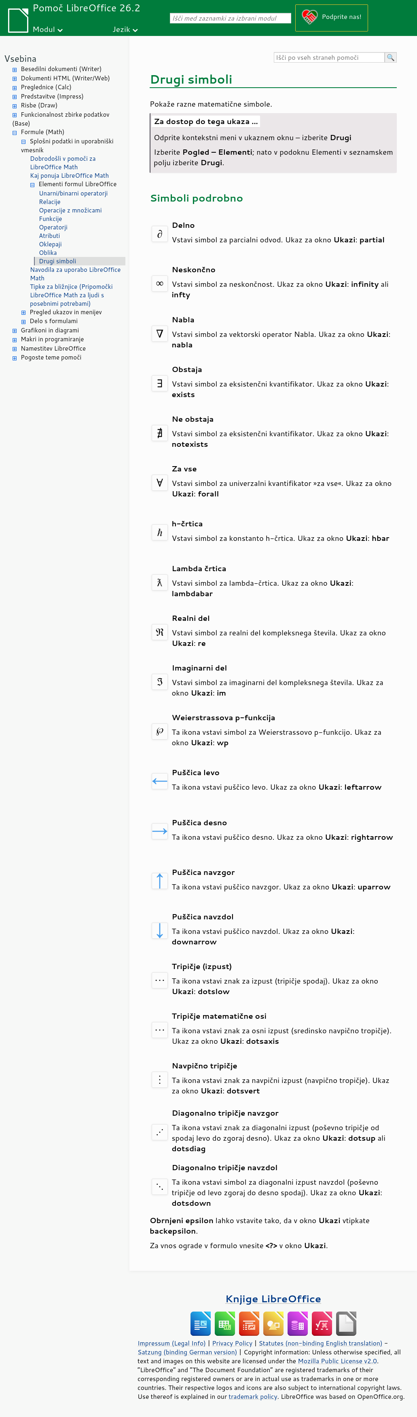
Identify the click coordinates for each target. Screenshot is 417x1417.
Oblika (48, 252)
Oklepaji (50, 244)
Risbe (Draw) (39, 105)
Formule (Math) (42, 132)
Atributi (49, 235)
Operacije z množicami (70, 210)
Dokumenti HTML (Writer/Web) (65, 78)
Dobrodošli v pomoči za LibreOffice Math (63, 162)
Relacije (50, 202)
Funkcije (50, 218)
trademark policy (253, 1396)
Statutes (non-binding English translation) (320, 1343)
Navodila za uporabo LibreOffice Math (75, 273)
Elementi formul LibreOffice (77, 184)
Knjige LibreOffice (273, 1298)
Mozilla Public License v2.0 (337, 1360)
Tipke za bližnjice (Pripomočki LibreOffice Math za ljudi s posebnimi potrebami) (71, 295)
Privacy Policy (232, 1343)
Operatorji (53, 227)
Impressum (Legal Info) (172, 1343)
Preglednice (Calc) (46, 87)
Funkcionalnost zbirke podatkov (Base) (61, 119)
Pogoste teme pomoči (51, 357)
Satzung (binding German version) (187, 1352)
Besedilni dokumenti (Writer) (61, 69)
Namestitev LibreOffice (53, 348)
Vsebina (20, 58)
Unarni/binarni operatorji (73, 193)
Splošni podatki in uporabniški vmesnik (67, 146)
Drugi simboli (57, 261)
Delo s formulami (54, 321)
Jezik (121, 28)
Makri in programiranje (52, 339)
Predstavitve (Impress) (52, 96)
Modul (43, 28)
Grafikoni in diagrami (50, 330)
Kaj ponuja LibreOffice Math (69, 175)
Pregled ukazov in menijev (66, 312)
